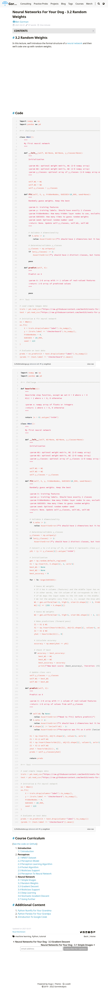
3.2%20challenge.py (21, 364)
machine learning (23, 936)
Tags (70, 3)
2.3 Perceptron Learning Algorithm (35, 864)
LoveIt (66, 984)
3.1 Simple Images (27, 880)
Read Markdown (18, 932)
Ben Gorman (20, 21)
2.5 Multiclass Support (29, 870)
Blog (63, 3)
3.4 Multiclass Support (29, 889)
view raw (90, 364)
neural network (74, 43)
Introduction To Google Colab (32, 916)
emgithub (47, 364)
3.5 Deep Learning (27, 892)
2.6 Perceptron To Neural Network (34, 873)
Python (35, 936)
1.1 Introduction (26, 851)
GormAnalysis (16, 3)
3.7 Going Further (26, 899)
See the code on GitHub (25, 843)
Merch (89, 3)
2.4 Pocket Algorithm (28, 867)
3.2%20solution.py (21, 829)
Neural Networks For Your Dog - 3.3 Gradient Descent (41, 941)
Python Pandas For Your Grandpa (34, 913)
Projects (55, 3)
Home (93, 936)
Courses (79, 3)
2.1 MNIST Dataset (27, 857)
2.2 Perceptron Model (28, 860)
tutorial (42, 936)
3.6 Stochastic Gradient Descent (33, 895)
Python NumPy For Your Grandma (34, 910)
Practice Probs (41, 3)
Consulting (26, 3)
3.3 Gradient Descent (28, 886)
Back (86, 936)
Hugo (50, 984)
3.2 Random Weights (28, 883)
